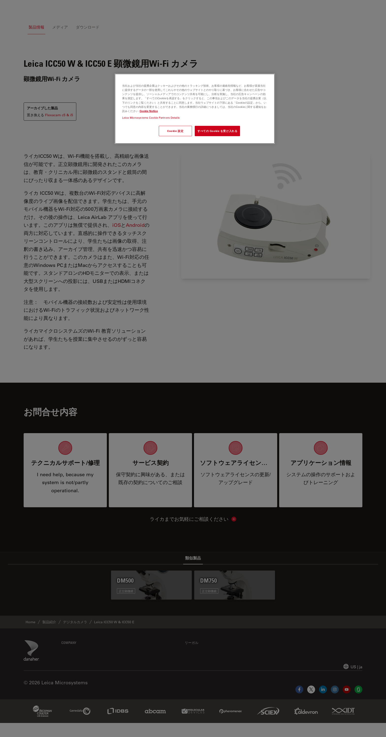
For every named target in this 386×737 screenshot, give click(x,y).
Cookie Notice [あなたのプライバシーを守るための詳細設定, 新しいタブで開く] (149, 111)
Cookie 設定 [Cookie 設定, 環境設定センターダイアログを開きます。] (175, 131)
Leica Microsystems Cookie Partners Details (151, 117)
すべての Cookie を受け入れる (217, 131)
